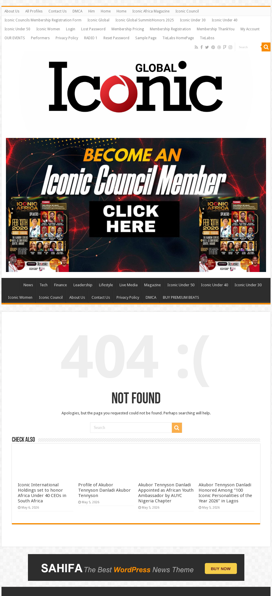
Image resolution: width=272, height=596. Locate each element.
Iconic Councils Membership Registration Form (42, 20)
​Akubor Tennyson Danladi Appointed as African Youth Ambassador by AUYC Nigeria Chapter (166, 493)
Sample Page (145, 38)
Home (106, 11)
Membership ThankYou (216, 29)
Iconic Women (48, 29)
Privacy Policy (67, 38)
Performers (40, 38)
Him (91, 11)
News (28, 285)
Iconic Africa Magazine (150, 11)
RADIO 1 (91, 38)
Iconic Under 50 (17, 29)
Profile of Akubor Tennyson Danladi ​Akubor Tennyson (104, 490)
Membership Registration (170, 29)
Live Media (129, 285)
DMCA (77, 11)
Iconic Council (187, 11)
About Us (11, 11)
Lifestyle (106, 285)
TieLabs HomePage (178, 38)
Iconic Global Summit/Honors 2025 (144, 20)
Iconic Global (98, 20)
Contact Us (57, 11)
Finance (60, 285)
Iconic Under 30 (193, 20)
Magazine (152, 285)
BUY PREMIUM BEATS (181, 297)
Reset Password (116, 38)
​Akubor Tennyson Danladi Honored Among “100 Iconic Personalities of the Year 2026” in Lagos (225, 493)
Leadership (82, 285)
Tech (44, 285)
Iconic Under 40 (225, 20)
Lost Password (93, 29)
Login (70, 29)
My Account (250, 29)
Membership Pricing (127, 29)
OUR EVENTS (14, 38)
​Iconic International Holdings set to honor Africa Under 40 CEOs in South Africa (42, 493)
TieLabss (207, 38)
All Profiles (34, 11)
